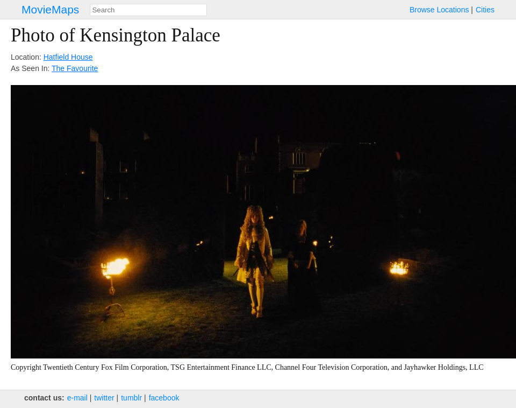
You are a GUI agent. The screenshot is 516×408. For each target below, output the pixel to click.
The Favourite (75, 68)
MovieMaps (50, 9)
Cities (485, 9)
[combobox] (148, 10)
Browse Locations (439, 9)
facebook (164, 397)
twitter (104, 397)
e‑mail (77, 397)
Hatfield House (68, 57)
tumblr (131, 397)
